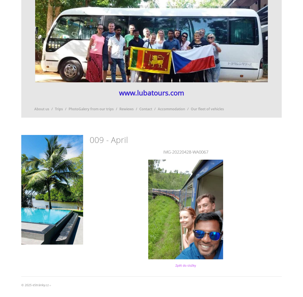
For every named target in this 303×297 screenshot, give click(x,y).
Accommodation (171, 109)
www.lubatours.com (151, 93)
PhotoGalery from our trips (91, 109)
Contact (145, 109)
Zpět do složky (185, 265)
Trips (59, 109)
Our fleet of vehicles (207, 109)
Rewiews (126, 109)
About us (41, 109)
